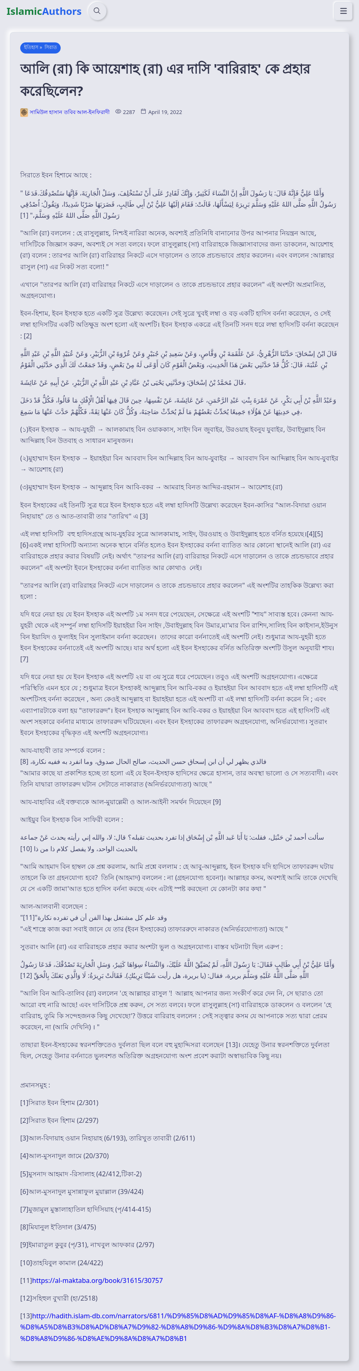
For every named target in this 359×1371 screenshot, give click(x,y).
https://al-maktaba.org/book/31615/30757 (97, 1280)
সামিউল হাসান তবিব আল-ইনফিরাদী (70, 112)
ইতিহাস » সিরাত (40, 47)
